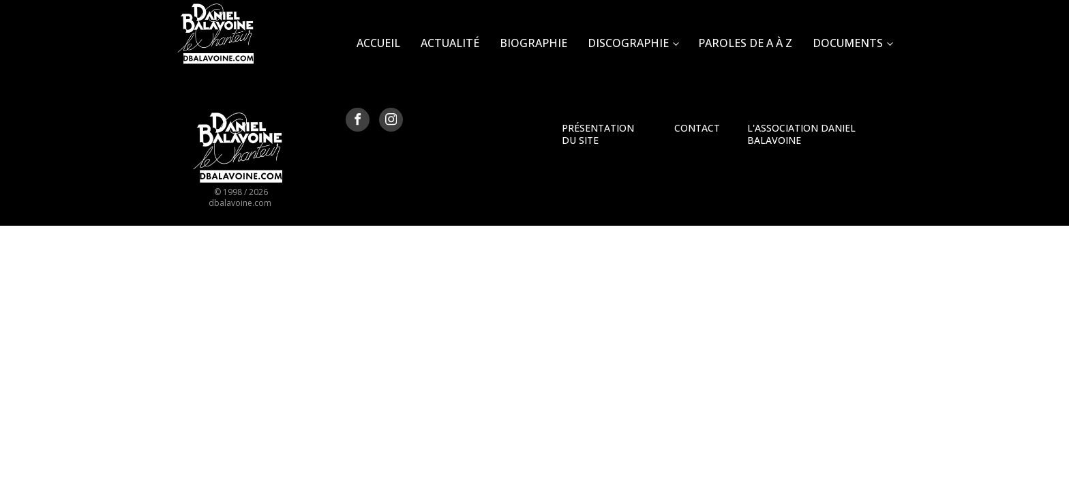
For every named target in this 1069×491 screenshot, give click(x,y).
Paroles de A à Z (745, 42)
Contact (697, 127)
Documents (848, 42)
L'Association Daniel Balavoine (801, 134)
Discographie (628, 42)
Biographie (533, 42)
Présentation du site (598, 134)
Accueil (378, 42)
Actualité (450, 42)
